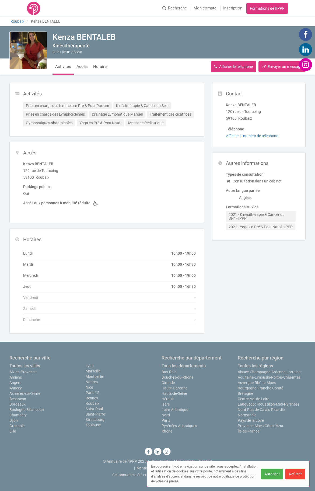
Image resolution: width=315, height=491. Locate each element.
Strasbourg (95, 419)
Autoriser (272, 474)
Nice (89, 387)
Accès (82, 66)
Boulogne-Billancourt (26, 409)
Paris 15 (92, 392)
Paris (166, 420)
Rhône (167, 431)
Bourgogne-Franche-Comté (260, 388)
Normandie (247, 415)
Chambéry (18, 415)
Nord (166, 415)
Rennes (92, 398)
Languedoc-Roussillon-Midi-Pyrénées (268, 404)
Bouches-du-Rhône (177, 377)
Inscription (232, 8)
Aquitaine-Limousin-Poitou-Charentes (269, 377)
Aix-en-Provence (22, 372)
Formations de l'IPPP (267, 8)
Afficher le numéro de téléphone (252, 136)
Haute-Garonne (174, 388)
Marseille (93, 371)
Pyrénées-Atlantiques (179, 426)
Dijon (13, 420)
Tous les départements (184, 365)
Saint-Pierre (95, 414)
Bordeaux (17, 404)
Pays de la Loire (251, 420)
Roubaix (92, 403)
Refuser (295, 474)
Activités (63, 66)
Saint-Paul (94, 409)
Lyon (90, 366)
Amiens (15, 377)
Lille (12, 431)
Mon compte (205, 8)
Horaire (100, 66)
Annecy (15, 388)
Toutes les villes (24, 365)
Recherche (174, 8)
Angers (15, 383)
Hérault (168, 399)
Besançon (17, 399)
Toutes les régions (255, 365)
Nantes (92, 382)
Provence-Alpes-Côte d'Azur (261, 426)
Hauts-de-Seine (174, 393)
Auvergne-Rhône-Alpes (257, 383)
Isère (166, 404)
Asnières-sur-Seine (24, 393)
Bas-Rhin (169, 372)
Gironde (168, 383)
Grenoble (16, 426)
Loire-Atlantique (175, 409)
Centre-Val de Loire (253, 399)
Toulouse (93, 425)
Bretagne (245, 393)
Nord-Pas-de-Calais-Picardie (261, 409)
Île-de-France (248, 431)
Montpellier (95, 376)
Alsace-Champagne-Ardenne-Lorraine (269, 372)
